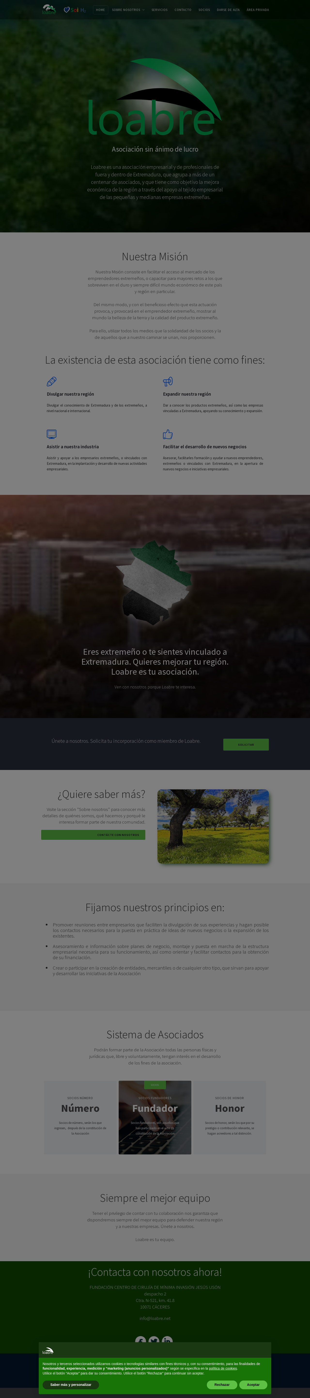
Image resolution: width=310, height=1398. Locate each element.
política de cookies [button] (223, 1368)
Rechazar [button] (222, 1385)
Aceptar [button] (253, 1385)
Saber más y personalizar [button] (70, 1385)
